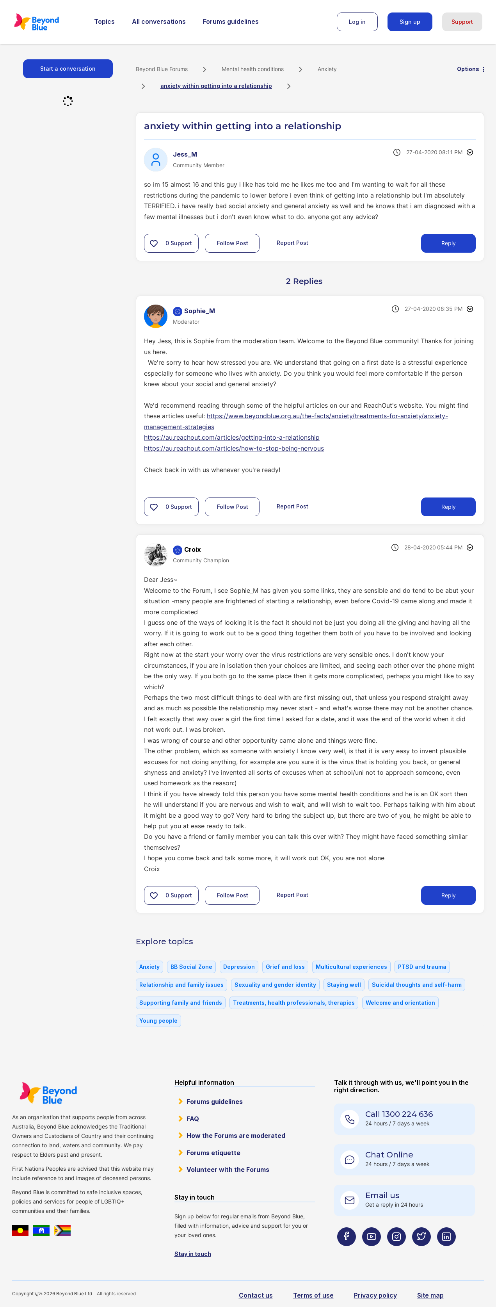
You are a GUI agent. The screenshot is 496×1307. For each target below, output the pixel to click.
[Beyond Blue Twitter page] (421, 1251)
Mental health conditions (253, 69)
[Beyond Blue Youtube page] (371, 1251)
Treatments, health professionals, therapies (294, 1002)
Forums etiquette (213, 1153)
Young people (158, 1020)
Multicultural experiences (351, 966)
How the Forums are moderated (236, 1135)
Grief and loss (285, 966)
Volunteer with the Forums (228, 1169)
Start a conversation (68, 68)
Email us (382, 1195)
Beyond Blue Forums (47, 22)
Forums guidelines (231, 21)
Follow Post (232, 243)
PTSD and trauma (422, 966)
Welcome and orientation (400, 1002)
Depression (239, 966)
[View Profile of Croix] (192, 549)
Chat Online (389, 1154)
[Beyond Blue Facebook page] (346, 1251)
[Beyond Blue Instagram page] (396, 1251)
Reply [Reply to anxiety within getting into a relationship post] (448, 243)
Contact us (256, 1295)
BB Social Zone (191, 966)
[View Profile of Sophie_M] (199, 311)
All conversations (159, 21)
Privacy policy (375, 1295)
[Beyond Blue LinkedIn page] (446, 1251)
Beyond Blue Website (48, 1093)
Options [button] (468, 69)
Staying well (344, 984)
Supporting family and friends (180, 1002)
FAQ (193, 1119)
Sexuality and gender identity (275, 984)
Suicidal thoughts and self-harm (417, 984)
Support (462, 21)
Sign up (410, 21)
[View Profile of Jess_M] (185, 154)
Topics (104, 21)
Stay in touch (192, 1253)
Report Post (292, 242)
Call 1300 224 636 (399, 1114)
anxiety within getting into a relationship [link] (216, 85)
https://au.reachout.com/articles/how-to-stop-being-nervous (234, 448)
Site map (430, 1295)
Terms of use (313, 1295)
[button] (153, 243)
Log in (357, 21)
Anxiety (327, 69)
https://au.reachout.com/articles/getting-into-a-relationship (232, 437)
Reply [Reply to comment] (448, 506)
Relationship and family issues (181, 984)
